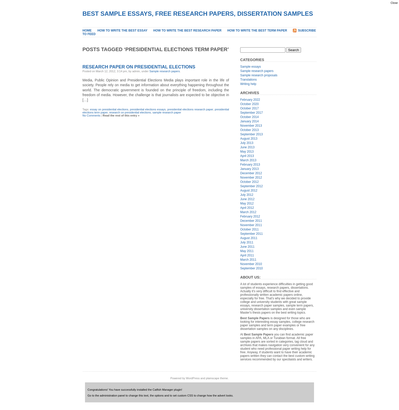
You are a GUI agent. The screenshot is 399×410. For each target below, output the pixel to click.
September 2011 (251, 234)
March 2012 (248, 212)
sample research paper (166, 112)
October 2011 (249, 229)
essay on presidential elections (109, 109)
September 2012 (251, 186)
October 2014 (249, 117)
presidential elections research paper (190, 109)
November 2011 (251, 225)
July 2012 (246, 195)
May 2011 (247, 251)
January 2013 (249, 169)
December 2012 (251, 173)
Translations (248, 79)
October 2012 (249, 182)
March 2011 (248, 259)
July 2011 (246, 242)
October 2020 (249, 104)
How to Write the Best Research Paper (187, 30)
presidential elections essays (148, 109)
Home (87, 30)
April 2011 (247, 255)
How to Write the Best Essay (122, 30)
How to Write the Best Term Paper (257, 30)
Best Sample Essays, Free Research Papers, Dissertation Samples (197, 13)
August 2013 (248, 138)
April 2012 (247, 208)
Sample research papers (164, 71)
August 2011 (248, 238)
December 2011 (251, 221)
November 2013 (251, 125)
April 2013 (247, 156)
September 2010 (251, 268)
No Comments (91, 115)
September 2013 (251, 134)
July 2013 (246, 143)
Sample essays (250, 66)
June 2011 (247, 246)
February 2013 (250, 164)
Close (394, 2)
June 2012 (247, 199)
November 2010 (251, 264)
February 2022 (250, 99)
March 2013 (248, 160)
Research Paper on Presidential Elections (138, 66)
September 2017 (251, 112)
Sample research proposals (258, 75)
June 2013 (247, 147)
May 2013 (247, 151)
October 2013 (249, 130)
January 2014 (249, 121)
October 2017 (249, 108)
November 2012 (251, 177)
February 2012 (250, 216)
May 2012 (247, 203)
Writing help (248, 84)
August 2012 (248, 190)
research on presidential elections (130, 112)
